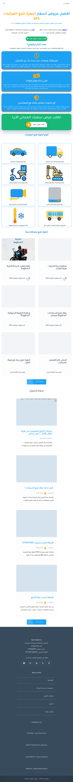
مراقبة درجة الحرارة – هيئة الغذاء (36, 733)
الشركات (44, 33)
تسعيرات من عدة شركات (44, 688)
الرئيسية (50, 680)
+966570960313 (36, 640)
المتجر (51, 704)
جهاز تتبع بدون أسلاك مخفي (55, 204)
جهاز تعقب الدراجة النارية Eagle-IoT (36, 745)
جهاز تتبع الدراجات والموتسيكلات (18, 183)
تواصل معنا (49, 712)
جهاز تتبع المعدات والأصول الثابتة (54, 183)
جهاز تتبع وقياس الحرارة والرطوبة (18, 225)
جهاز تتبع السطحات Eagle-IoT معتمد (36, 757)
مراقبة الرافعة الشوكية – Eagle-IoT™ (37, 769)
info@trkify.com (36, 646)
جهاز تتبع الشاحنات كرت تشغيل (55, 162)
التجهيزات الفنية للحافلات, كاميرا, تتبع (55, 225)
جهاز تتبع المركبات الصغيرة (18, 162)
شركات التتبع (48, 696)
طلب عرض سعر (35, 124)
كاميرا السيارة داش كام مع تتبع (18, 204)
